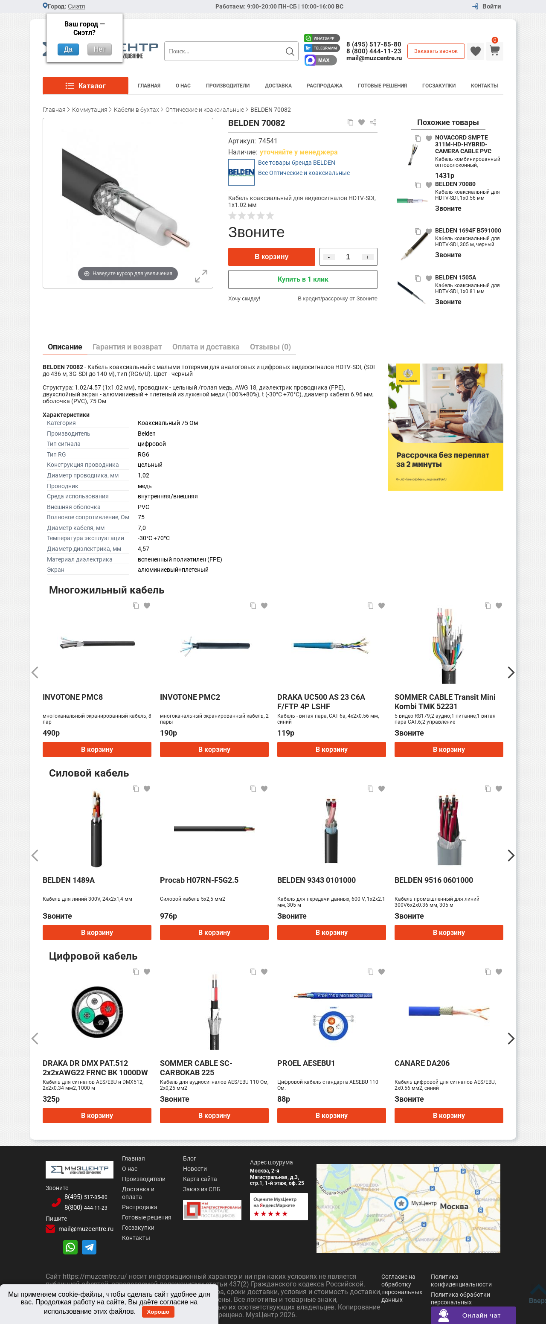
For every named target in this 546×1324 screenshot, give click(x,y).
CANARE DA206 (422, 1063)
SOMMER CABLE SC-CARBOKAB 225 (196, 1068)
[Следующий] (511, 672)
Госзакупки (439, 86)
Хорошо (158, 1312)
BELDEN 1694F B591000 (468, 230)
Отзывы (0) (270, 346)
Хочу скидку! (244, 298)
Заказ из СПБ (194, 1189)
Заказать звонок (436, 51)
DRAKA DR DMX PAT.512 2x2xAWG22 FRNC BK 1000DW (95, 1068)
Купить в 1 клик (303, 279)
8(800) (81, 1205)
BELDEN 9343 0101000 (316, 880)
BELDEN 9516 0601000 (434, 880)
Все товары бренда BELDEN (296, 162)
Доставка (278, 86)
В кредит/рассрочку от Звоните (338, 298)
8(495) (81, 1195)
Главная (149, 86)
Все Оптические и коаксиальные (304, 172)
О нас (120, 1168)
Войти (491, 6)
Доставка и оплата (139, 1189)
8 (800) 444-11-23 (373, 51)
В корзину (271, 256)
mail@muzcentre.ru (374, 58)
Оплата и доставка (206, 346)
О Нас (183, 86)
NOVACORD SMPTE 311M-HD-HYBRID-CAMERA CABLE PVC (463, 144)
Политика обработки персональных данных (460, 1300)
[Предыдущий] (34, 672)
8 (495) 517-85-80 (373, 44)
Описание (65, 346)
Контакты (484, 86)
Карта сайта (192, 1179)
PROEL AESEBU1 (306, 1063)
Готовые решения (382, 86)
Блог (182, 1158)
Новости (187, 1168)
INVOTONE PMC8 (73, 697)
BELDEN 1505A (455, 277)
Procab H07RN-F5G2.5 (199, 880)
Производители (228, 86)
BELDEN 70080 (455, 183)
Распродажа (325, 86)
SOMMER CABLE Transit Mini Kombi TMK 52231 (445, 702)
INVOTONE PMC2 (190, 697)
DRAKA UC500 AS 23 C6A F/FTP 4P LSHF (321, 702)
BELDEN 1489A (69, 880)
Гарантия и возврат (127, 346)
